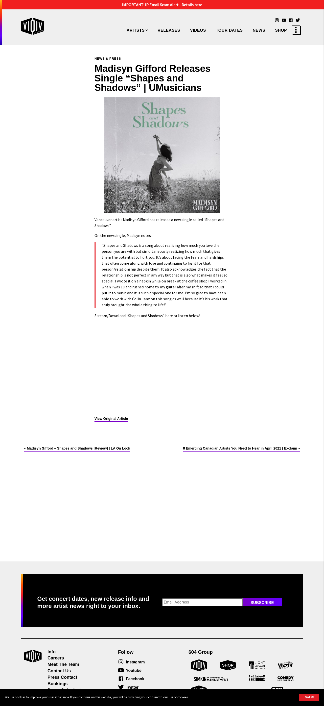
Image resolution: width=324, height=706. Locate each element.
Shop (281, 30)
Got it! (309, 697)
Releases (169, 30)
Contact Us (59, 670)
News (259, 30)
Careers (55, 658)
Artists (136, 30)
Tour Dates (229, 30)
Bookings (57, 683)
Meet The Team (63, 664)
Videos (198, 30)
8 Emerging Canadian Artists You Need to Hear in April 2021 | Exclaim (240, 448)
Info (51, 651)
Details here (192, 4)
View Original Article (111, 419)
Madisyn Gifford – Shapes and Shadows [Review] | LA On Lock (78, 448)
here (169, 315)
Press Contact (62, 677)
